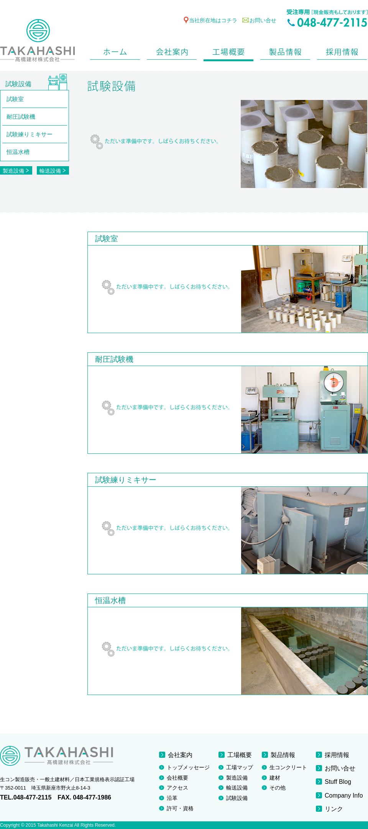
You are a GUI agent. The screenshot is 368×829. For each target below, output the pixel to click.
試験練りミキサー (30, 134)
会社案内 (172, 50)
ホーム (115, 50)
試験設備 (237, 798)
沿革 (172, 798)
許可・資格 (180, 808)
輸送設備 (52, 171)
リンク (334, 809)
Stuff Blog (338, 781)
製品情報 (285, 50)
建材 (274, 778)
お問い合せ (263, 20)
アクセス (177, 788)
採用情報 (342, 50)
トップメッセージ (188, 767)
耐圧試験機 (21, 116)
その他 (277, 788)
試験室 (15, 99)
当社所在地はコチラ (213, 20)
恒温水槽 (18, 152)
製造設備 (16, 171)
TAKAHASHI (37, 41)
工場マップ (239, 767)
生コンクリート (288, 767)
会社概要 (177, 778)
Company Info (344, 795)
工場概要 (228, 50)
